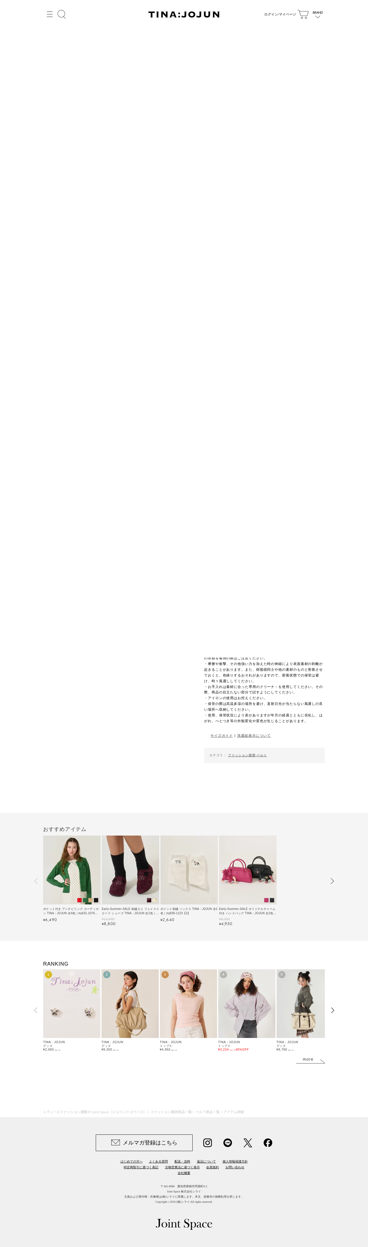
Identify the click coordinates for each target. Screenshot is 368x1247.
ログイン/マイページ (280, 14)
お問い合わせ (234, 1167)
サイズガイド (221, 735)
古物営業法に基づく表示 (182, 1167)
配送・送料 (182, 1161)
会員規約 (212, 1167)
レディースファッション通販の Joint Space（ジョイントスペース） (95, 1112)
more (308, 1059)
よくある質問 (158, 1161)
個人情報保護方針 (235, 1161)
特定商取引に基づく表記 (141, 1167)
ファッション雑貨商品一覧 (171, 1112)
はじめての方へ (131, 1161)
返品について (206, 1161)
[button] (36, 881)
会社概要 (184, 1173)
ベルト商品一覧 (207, 1112)
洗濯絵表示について (254, 735)
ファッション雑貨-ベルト (247, 755)
